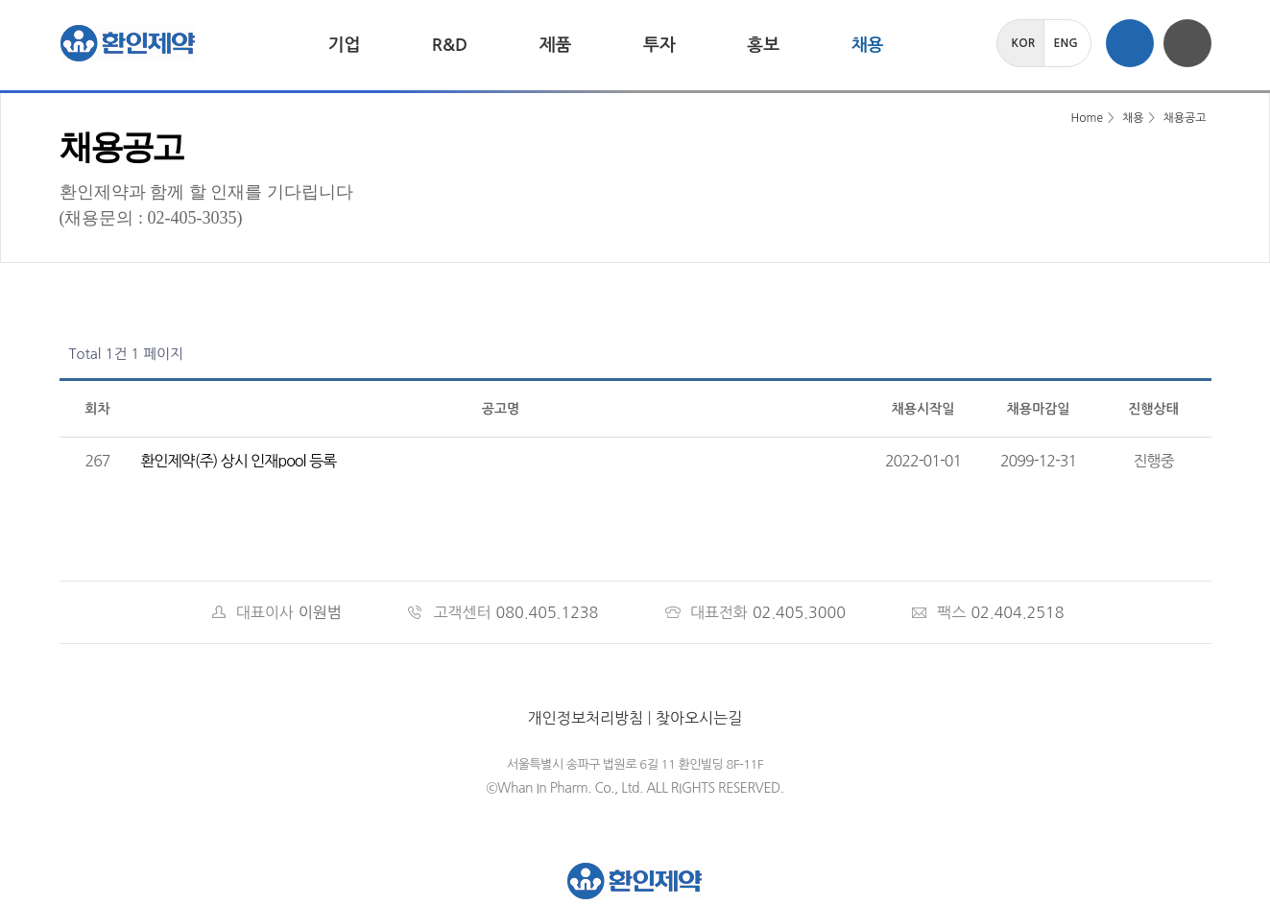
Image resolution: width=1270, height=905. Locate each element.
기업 (344, 45)
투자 (659, 45)
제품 (555, 45)
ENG (1066, 43)
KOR (1024, 43)
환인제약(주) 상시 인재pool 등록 (238, 460)
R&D (449, 45)
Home (1075, 118)
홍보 (763, 45)
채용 (867, 45)
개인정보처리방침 (585, 718)
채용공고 (1184, 118)
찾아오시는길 (699, 718)
